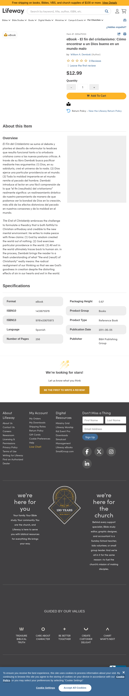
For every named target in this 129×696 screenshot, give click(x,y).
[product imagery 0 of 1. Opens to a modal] (32, 61)
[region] (64, 681)
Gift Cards (34, 434)
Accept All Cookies (75, 687)
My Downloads (37, 422)
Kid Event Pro (63, 431)
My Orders (35, 418)
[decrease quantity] (71, 87)
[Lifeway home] (13, 11)
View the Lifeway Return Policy (105, 110)
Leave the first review (83, 65)
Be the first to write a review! (64, 390)
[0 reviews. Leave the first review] (84, 61)
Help (31, 442)
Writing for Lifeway (13, 455)
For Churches (95, 20)
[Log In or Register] (117, 11)
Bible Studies (19, 20)
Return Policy (36, 430)
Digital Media (45, 20)
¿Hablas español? (116, 27)
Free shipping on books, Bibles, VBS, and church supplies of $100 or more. (64, 2)
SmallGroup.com (65, 451)
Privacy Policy (10, 447)
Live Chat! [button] (35, 446)
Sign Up (90, 437)
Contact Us (9, 427)
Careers (7, 431)
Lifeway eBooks (64, 447)
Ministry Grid (63, 423)
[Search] (106, 11)
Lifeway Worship (64, 427)
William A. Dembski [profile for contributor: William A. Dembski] (81, 54)
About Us (7, 423)
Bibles (6, 20)
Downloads (62, 435)
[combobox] (69, 11)
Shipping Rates (37, 426)
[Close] (123, 672)
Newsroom (8, 435)
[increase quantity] (94, 87)
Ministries (61, 20)
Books (32, 20)
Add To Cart (96, 95)
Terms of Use (9, 451)
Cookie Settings (45, 687)
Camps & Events (77, 20)
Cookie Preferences (39, 438)
